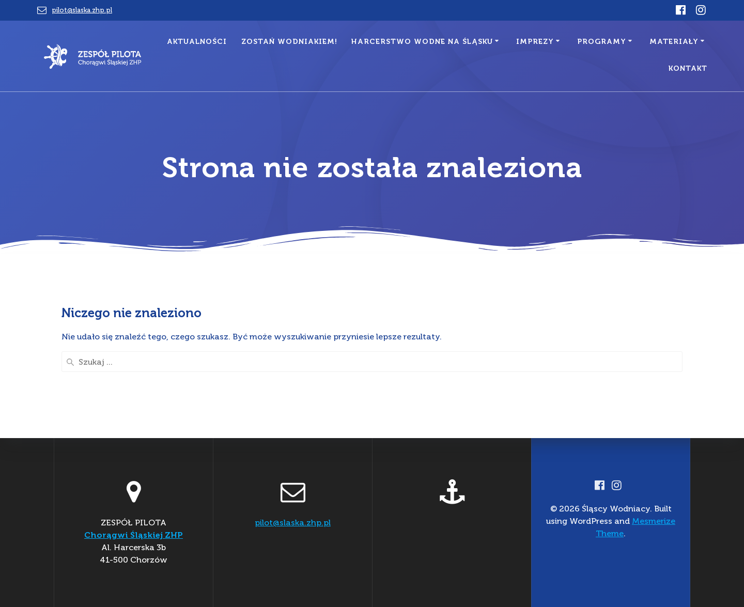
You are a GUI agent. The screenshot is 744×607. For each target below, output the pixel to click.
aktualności (197, 41)
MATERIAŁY (674, 41)
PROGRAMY (601, 41)
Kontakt (688, 68)
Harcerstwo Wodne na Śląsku (422, 41)
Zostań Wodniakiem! (289, 41)
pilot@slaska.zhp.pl (82, 10)
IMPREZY (535, 41)
